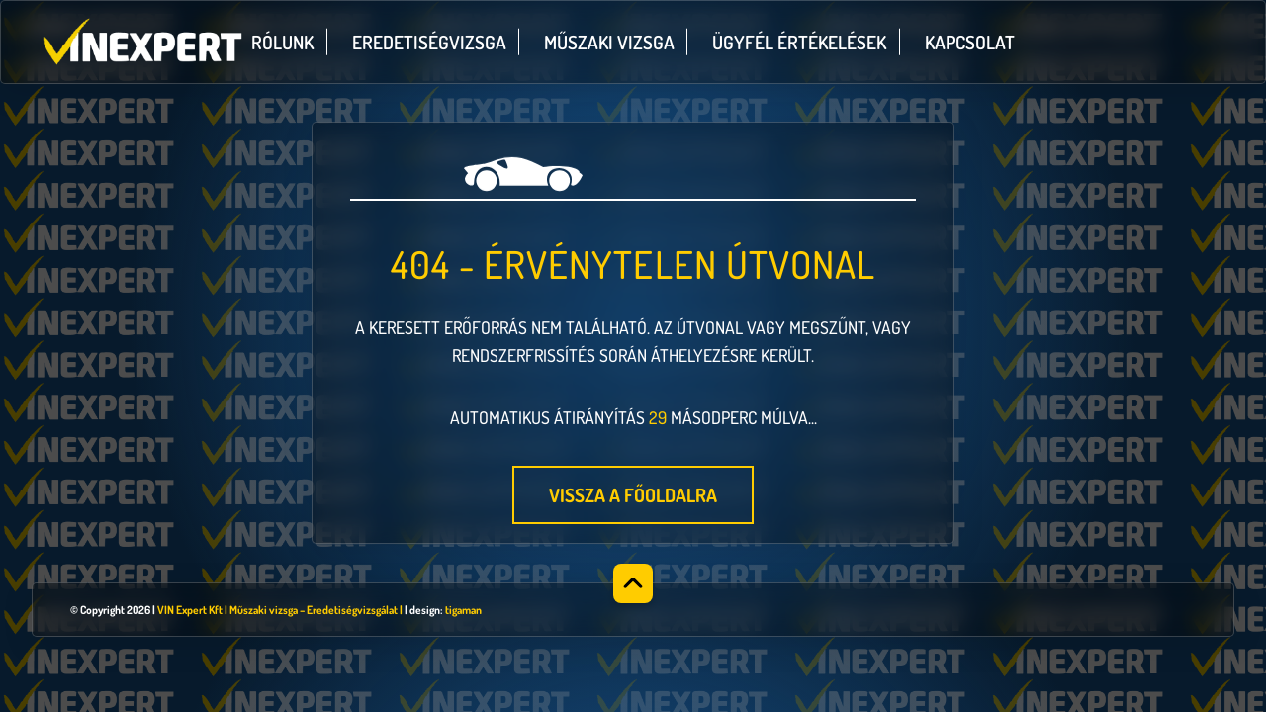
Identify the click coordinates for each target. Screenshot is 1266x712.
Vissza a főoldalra (633, 495)
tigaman (463, 609)
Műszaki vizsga (609, 42)
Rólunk (282, 42)
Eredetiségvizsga (429, 42)
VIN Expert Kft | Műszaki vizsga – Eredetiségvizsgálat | (280, 609)
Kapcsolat (970, 42)
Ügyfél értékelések (799, 42)
